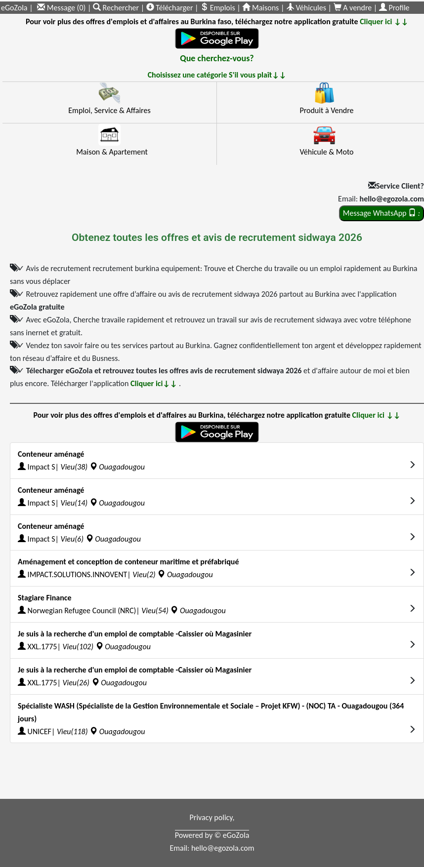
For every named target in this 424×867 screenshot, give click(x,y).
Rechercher (117, 7)
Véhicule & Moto (326, 152)
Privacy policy (211, 817)
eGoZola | (17, 7)
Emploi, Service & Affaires (109, 110)
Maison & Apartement (112, 152)
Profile (394, 7)
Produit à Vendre (326, 110)
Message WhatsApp (381, 213)
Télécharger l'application (115, 383)
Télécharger (169, 7)
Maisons (260, 7)
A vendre (354, 7)
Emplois (217, 7)
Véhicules (306, 7)
